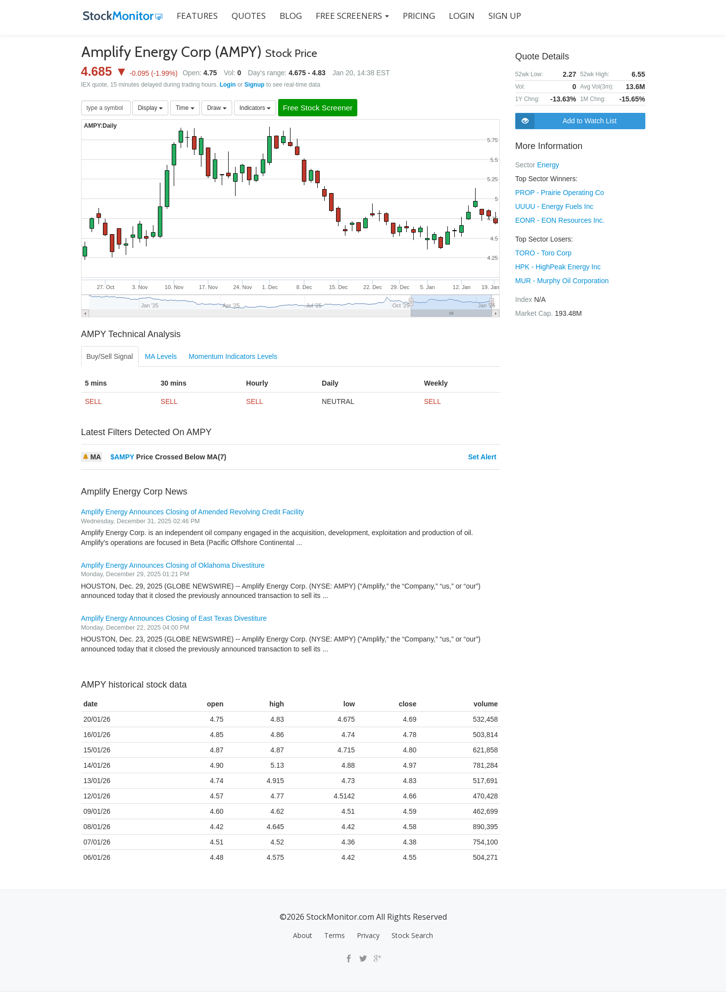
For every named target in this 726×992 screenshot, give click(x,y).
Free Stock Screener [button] (322, 108)
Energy (548, 165)
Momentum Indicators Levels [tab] (233, 357)
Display (150, 107)
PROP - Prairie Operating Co (559, 193)
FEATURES (195, 15)
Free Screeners (350, 15)
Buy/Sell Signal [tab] (110, 357)
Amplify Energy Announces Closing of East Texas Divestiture (174, 619)
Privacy (368, 936)
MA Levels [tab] (161, 357)
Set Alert (482, 457)
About (302, 936)
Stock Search (412, 936)
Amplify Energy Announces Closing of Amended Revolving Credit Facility (192, 512)
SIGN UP (502, 15)
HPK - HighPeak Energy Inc (558, 267)
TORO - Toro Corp (543, 253)
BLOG (289, 15)
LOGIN (460, 15)
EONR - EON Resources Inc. (560, 220)
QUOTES (247, 15)
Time (185, 107)
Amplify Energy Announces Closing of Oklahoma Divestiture (173, 565)
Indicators (255, 107)
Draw (216, 107)
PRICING (417, 15)
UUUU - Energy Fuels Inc (554, 206)
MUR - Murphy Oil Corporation (562, 281)
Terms (334, 936)
